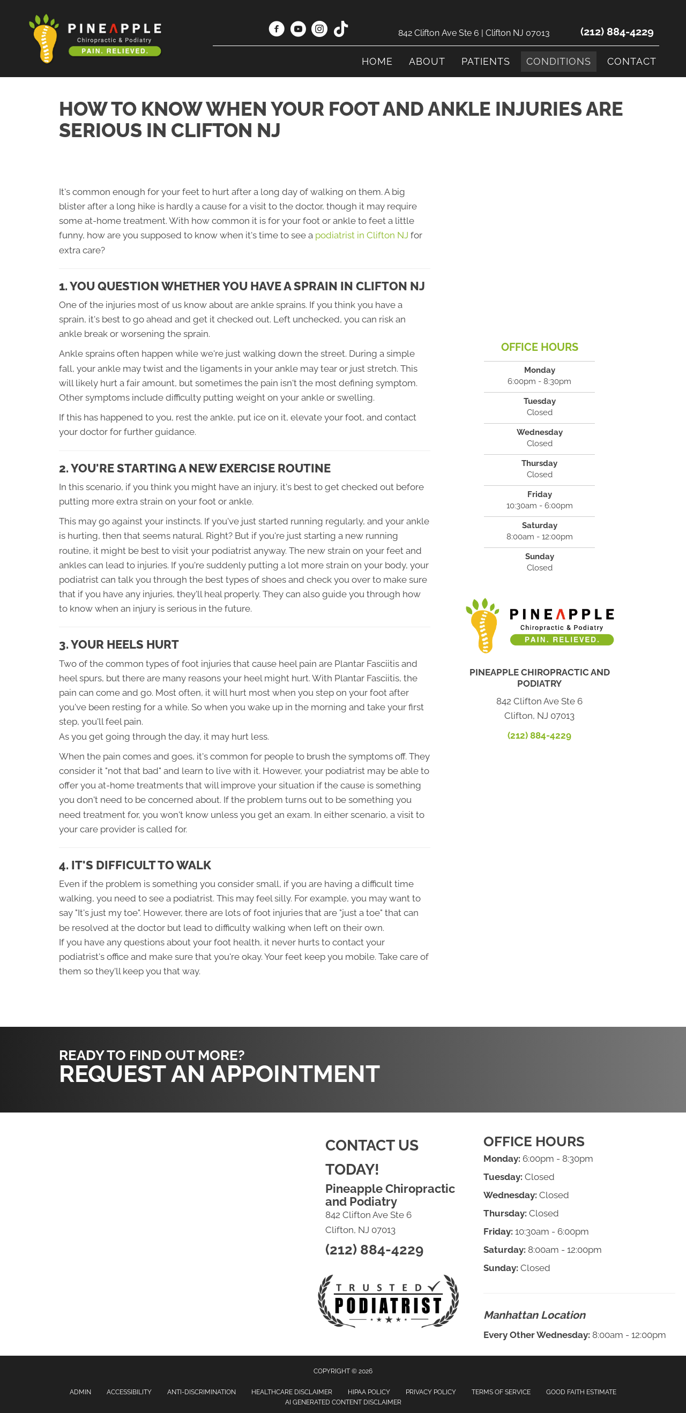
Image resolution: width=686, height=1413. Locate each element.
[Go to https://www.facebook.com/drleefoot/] (277, 30)
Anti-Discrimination (201, 1392)
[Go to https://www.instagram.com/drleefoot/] (319, 30)
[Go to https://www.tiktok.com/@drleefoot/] (341, 30)
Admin (80, 1392)
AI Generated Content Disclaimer (343, 1402)
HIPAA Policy (369, 1392)
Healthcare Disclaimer (291, 1392)
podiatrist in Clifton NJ (361, 235)
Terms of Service (501, 1392)
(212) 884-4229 (617, 31)
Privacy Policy (431, 1392)
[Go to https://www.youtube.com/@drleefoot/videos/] (298, 30)
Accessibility (129, 1392)
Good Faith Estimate (581, 1392)
